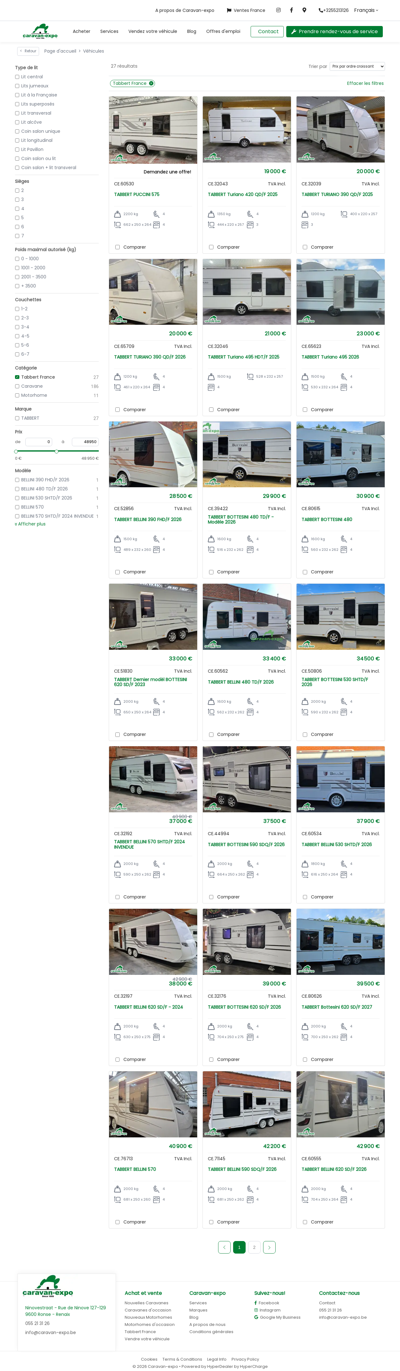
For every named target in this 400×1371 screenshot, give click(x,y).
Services (109, 31)
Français (364, 10)
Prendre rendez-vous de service (334, 31)
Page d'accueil (60, 51)
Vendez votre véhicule (152, 31)
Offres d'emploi (223, 31)
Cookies (149, 1359)
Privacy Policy (245, 1359)
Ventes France (246, 10)
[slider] (15, 451)
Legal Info (217, 1359)
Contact (268, 31)
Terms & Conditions (182, 1359)
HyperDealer (220, 1366)
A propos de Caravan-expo (184, 10)
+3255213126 (334, 10)
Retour (28, 51)
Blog (191, 31)
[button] (81, 31)
